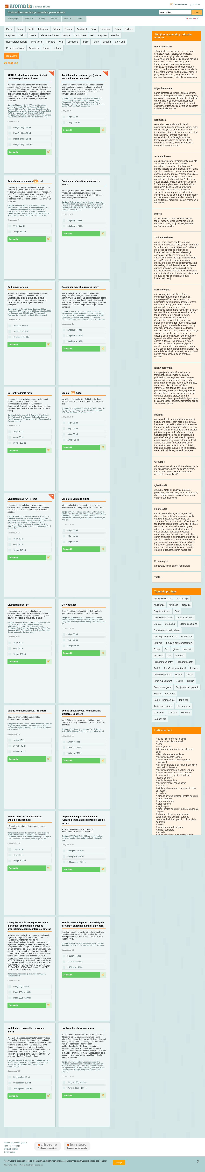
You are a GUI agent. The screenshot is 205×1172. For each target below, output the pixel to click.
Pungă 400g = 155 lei (21, 144)
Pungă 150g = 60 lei (21, 133)
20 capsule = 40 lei (20, 1077)
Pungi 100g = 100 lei (21, 992)
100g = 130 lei (18, 654)
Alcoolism (161, 793)
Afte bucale (161, 785)
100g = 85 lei (72, 646)
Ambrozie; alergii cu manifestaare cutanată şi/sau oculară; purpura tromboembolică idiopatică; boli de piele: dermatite (176, 818)
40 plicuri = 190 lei (20, 337)
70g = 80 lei (17, 855)
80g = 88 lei (72, 542)
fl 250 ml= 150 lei (74, 967)
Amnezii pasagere (165, 829)
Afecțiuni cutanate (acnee (169, 757)
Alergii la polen (163, 803)
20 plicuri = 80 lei (74, 220)
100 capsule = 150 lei (76, 862)
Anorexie (160, 832)
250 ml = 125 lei (73, 747)
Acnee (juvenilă (164, 746)
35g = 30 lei (72, 634)
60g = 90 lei (72, 117)
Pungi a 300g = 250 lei (76, 1088)
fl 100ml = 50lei (73, 956)
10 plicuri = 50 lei (19, 326)
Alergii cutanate (164, 798)
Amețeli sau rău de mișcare (170, 827)
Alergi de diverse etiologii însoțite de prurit (177, 796)
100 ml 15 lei (17, 740)
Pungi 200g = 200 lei (21, 998)
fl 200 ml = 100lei (74, 962)
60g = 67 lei (72, 536)
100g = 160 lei (18, 232)
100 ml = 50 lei (73, 742)
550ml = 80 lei (18, 751)
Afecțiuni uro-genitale (166, 780)
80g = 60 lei (72, 434)
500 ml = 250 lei (73, 753)
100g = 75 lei (72, 440)
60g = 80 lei (17, 648)
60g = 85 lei (17, 544)
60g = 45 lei (72, 428)
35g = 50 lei (17, 539)
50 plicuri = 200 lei (74, 226)
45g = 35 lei (72, 423)
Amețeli (160, 824)
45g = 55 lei (72, 530)
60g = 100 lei (18, 226)
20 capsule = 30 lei (75, 851)
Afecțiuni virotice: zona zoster (171, 783)
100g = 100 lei (18, 443)
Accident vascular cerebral (169, 741)
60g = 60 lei (17, 437)
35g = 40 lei (17, 849)
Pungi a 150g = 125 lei (76, 1082)
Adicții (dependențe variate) (170, 754)
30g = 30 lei (17, 431)
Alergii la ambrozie (165, 801)
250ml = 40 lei (18, 746)
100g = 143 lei (18, 550)
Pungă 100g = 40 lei (21, 127)
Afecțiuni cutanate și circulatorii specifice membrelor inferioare (176, 766)
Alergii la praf (162, 806)
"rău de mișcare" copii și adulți (171, 738)
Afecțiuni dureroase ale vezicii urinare (175, 770)
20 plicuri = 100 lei (74, 335)
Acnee (159, 744)
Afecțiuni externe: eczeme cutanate (174, 772)
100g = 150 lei (73, 122)
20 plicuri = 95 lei (19, 331)
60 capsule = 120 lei (21, 1083)
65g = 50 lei (72, 640)
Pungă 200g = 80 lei (21, 139)
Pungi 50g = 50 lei (20, 986)
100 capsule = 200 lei (21, 1088)
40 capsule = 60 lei (75, 856)
